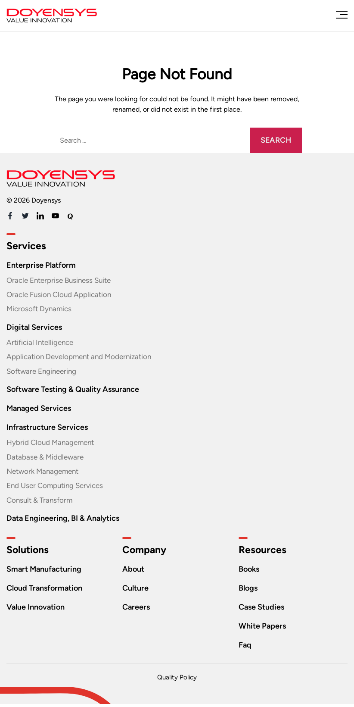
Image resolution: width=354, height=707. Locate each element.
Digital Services (35, 328)
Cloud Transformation (46, 591)
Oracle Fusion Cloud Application (61, 295)
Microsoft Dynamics (40, 309)
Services (26, 246)
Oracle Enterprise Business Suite (62, 280)
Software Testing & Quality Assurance (76, 391)
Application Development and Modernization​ (83, 358)
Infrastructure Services (48, 429)
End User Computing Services (58, 488)
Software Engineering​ (44, 372)
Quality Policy (177, 680)
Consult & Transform (41, 502)
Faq (245, 648)
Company (145, 553)
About (133, 572)
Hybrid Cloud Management (53, 444)
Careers (136, 610)
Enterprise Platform (42, 265)
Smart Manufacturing (46, 572)
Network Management (45, 473)
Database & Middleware (47, 458)
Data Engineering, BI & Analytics (66, 521)
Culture (136, 591)
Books (250, 572)
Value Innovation (37, 610)
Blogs (249, 591)
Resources (263, 553)
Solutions (28, 553)
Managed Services (40, 410)
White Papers (263, 629)
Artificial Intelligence (42, 343)
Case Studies (263, 610)
